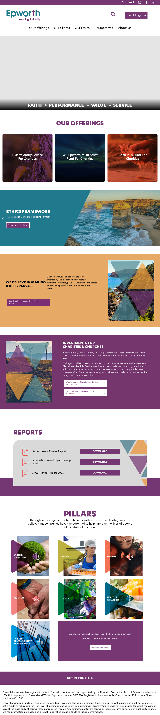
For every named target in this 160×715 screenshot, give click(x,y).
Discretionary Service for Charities (27, 157)
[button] (136, 15)
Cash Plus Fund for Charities (132, 157)
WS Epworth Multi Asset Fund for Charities (80, 157)
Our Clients (62, 28)
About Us (125, 28)
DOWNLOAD (100, 451)
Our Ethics (82, 28)
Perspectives (104, 28)
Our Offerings (39, 28)
